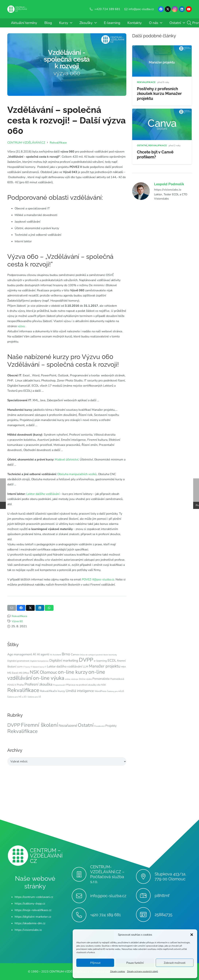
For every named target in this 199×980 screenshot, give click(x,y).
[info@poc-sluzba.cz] (81, 896)
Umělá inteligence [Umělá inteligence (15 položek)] (80, 691)
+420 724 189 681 (105, 914)
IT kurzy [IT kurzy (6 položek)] (26, 666)
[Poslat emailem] (11, 608)
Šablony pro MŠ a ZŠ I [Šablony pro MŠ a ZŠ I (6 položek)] (17, 696)
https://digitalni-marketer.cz (33, 917)
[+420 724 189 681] (81, 915)
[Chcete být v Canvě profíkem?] (162, 111)
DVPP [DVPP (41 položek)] (86, 659)
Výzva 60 (17, 621)
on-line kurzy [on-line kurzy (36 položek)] (73, 672)
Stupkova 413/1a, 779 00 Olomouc (170, 876)
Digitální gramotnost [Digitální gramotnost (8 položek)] (18, 661)
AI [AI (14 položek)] (34, 654)
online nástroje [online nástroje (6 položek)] (71, 679)
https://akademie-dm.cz (30, 923)
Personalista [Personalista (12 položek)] (101, 679)
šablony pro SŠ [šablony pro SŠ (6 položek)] (34, 696)
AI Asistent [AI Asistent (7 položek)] (55, 654)
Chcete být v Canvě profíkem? (155, 154)
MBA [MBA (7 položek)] (123, 666)
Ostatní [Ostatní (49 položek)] (85, 725)
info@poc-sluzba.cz (108, 895)
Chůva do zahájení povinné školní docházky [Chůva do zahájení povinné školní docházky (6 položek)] (98, 654)
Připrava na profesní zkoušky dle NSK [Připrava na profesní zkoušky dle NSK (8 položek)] (86, 684)
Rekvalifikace (19, 616)
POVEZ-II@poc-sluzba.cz (97, 580)
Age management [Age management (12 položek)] (19, 654)
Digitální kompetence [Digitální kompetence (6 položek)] (39, 661)
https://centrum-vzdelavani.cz (34, 897)
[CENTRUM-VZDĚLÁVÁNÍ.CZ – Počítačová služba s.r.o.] (81, 874)
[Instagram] (175, 9)
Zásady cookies (117, 971)
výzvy (21, 326)
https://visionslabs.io (167, 189)
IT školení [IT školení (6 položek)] (35, 666)
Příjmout (95, 963)
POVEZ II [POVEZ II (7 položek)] (11, 684)
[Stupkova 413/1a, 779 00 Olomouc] (145, 876)
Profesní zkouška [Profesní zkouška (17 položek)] (38, 684)
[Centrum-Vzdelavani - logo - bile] (17, 9)
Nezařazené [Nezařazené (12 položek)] (68, 725)
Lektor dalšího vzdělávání (43, 494)
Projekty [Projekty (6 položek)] (111, 726)
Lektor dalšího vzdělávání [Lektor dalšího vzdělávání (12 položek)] (64, 666)
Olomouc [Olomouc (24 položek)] (48, 672)
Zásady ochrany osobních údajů (142, 971)
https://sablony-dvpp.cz (30, 904)
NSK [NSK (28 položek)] (34, 672)
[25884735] (145, 914)
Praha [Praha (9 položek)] (20, 684)
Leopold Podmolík (169, 184)
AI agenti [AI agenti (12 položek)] (43, 654)
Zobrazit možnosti (174, 963)
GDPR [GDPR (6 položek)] (19, 666)
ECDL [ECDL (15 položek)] (112, 660)
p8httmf (162, 895)
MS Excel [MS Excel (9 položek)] (12, 673)
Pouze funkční (134, 963)
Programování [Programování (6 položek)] (59, 685)
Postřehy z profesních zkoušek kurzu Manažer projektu (159, 93)
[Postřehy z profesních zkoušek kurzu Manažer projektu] (162, 48)
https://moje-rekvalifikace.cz (33, 910)
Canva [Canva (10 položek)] (75, 654)
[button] (192, 934)
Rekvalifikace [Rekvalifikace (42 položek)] (23, 690)
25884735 (163, 914)
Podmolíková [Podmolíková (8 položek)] (117, 679)
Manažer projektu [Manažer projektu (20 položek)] (104, 666)
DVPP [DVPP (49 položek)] (13, 725)
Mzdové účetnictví (66, 460)
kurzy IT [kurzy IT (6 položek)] (43, 666)
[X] (168, 9)
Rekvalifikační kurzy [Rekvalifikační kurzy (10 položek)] (52, 691)
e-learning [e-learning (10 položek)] (100, 661)
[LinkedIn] (182, 9)
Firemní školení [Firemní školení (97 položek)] (39, 725)
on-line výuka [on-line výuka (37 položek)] (48, 678)
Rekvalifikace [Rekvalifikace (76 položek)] (22, 731)
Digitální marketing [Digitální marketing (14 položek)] (63, 660)
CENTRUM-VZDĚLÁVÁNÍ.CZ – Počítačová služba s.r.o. (107, 874)
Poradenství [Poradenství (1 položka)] (99, 726)
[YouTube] (189, 9)
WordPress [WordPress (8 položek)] (100, 691)
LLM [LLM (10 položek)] (85, 666)
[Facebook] (161, 9)
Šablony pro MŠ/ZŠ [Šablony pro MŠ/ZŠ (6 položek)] (115, 691)
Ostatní (142, 145)
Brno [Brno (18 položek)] (66, 654)
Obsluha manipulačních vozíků (77, 474)
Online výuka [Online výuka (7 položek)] (85, 679)
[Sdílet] (21, 608)
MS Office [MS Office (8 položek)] (24, 673)
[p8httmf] (145, 895)
